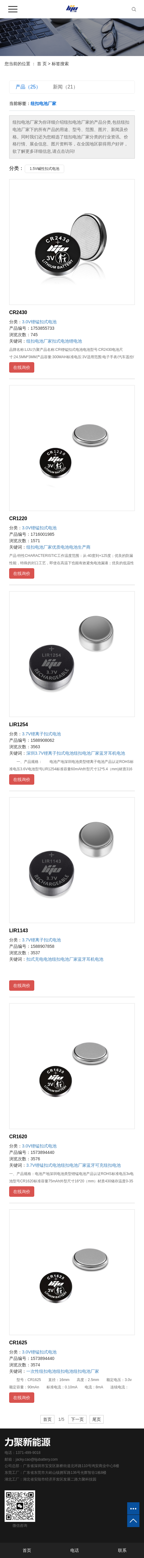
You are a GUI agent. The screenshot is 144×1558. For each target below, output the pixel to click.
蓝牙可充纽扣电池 (104, 1165)
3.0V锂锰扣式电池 (39, 321)
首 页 (42, 63)
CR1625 (18, 1342)
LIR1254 (18, 724)
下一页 (77, 1419)
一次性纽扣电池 (41, 1371)
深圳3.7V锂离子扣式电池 (50, 753)
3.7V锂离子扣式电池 (41, 733)
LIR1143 (18, 930)
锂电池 (75, 341)
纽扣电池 (64, 1371)
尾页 (96, 1419)
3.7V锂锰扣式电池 (43, 1165)
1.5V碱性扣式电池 (44, 169)
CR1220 (18, 518)
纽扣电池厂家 (39, 341)
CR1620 (18, 1136)
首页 (47, 1419)
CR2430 (18, 312)
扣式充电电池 (39, 959)
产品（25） (28, 86)
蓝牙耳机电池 (112, 753)
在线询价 (21, 367)
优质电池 (60, 547)
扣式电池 (60, 341)
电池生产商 (79, 547)
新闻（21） (65, 86)
